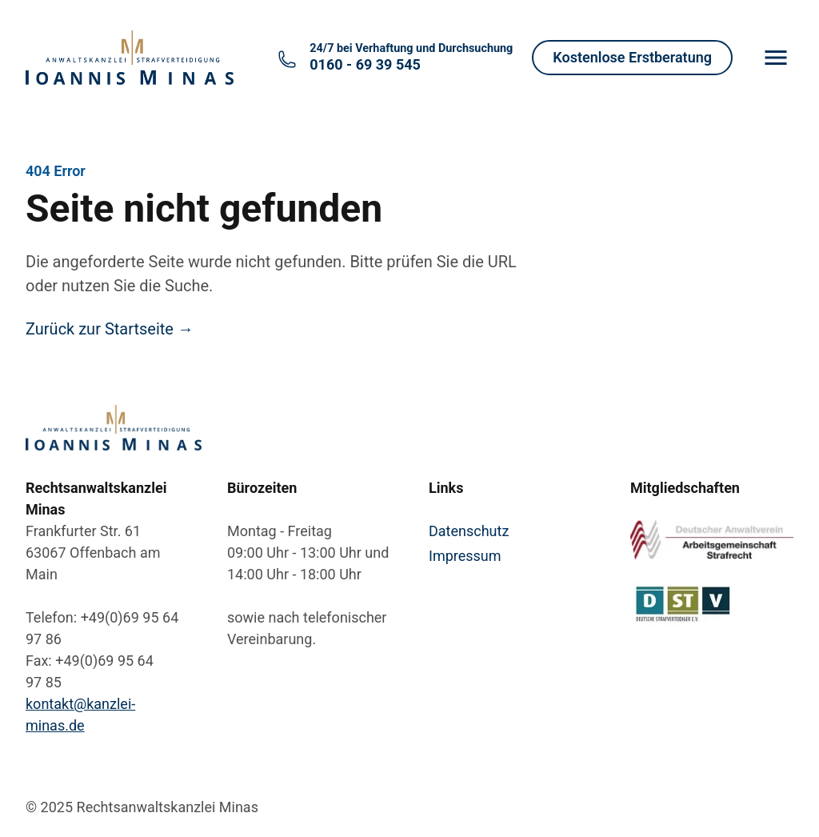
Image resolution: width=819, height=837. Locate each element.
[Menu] (775, 57)
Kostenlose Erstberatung (632, 57)
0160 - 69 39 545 (411, 57)
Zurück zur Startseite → (110, 328)
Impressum (465, 555)
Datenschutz (469, 531)
